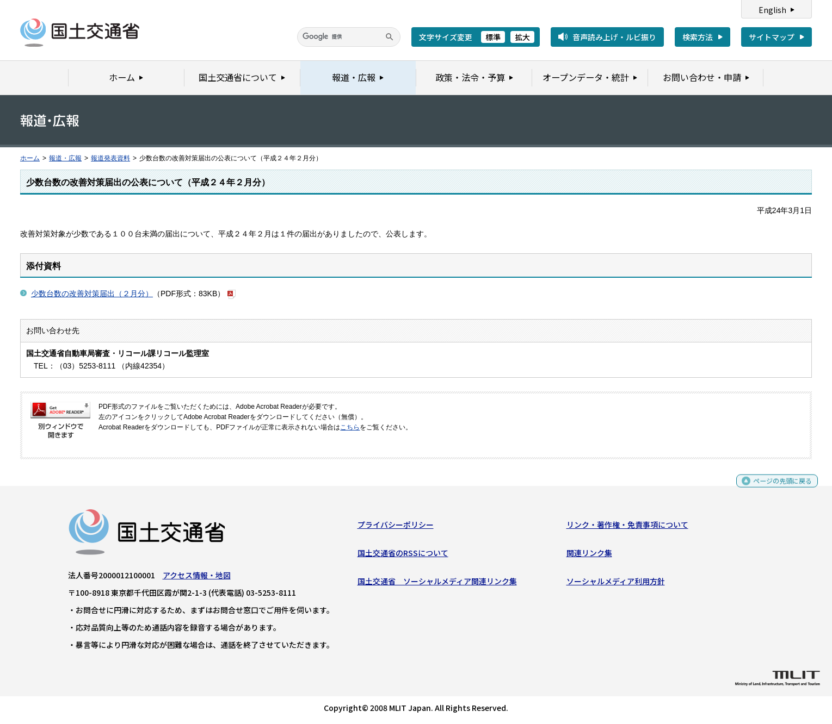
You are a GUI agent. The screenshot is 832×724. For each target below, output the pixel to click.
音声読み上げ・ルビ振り (614, 37)
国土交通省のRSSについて (403, 555)
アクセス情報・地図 (197, 577)
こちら (350, 427)
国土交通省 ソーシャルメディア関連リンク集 (437, 583)
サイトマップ (771, 37)
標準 (493, 37)
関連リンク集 (589, 555)
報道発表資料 (110, 158)
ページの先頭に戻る (778, 488)
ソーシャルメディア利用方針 (615, 583)
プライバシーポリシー (396, 526)
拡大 (522, 37)
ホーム (30, 158)
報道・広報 (65, 158)
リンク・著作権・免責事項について (627, 526)
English (772, 9)
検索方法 (697, 37)
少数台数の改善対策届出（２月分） (92, 293)
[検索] (348, 37)
